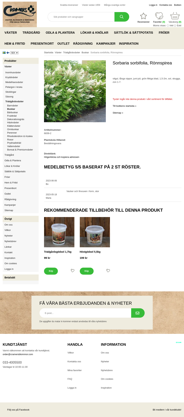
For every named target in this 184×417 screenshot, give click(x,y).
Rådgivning (83, 43)
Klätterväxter (23, 126)
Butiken (177, 5)
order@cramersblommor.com (18, 354)
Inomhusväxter (22, 72)
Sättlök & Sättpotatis (134, 32)
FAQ (70, 379)
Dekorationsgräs (15, 119)
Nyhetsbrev (10, 241)
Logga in (153, 5)
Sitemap (8, 210)
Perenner (23, 132)
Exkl (179, 25)
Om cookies (10, 263)
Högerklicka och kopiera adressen (61, 157)
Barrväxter (12, 105)
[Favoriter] (143, 17)
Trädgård (32, 32)
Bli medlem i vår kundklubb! (167, 409)
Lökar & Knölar (95, 32)
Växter (11, 32)
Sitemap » (118, 112)
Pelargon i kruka (13, 87)
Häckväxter (23, 122)
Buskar (11, 109)
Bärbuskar (23, 112)
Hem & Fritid (15, 43)
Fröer (165, 32)
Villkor (7, 230)
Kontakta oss (166, 5)
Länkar (8, 246)
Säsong (22, 96)
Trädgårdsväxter (22, 101)
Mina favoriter (75, 370)
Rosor (23, 139)
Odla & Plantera (61, 32)
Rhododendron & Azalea (20, 136)
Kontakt (8, 252)
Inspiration (128, 43)
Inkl (171, 25)
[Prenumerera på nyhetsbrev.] (138, 313)
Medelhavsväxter (22, 82)
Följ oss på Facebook (16, 409)
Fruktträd (23, 115)
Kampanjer (105, 43)
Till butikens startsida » (124, 106)
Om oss (8, 224)
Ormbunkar (13, 129)
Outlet (63, 43)
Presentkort (42, 43)
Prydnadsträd (14, 142)
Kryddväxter (11, 77)
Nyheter (8, 235)
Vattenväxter (23, 146)
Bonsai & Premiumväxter (20, 149)
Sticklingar (22, 92)
